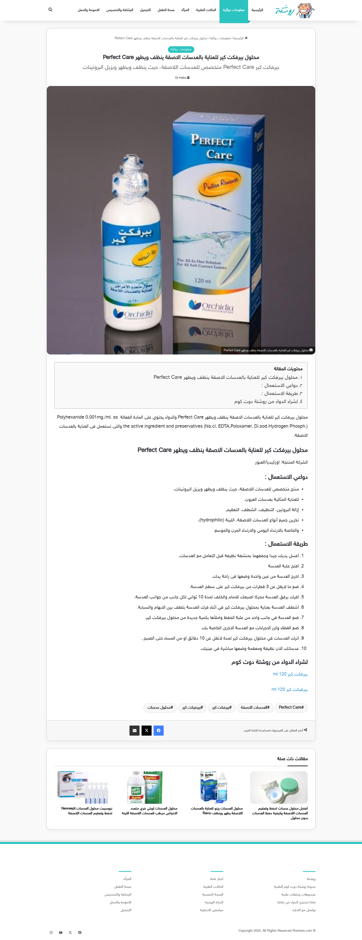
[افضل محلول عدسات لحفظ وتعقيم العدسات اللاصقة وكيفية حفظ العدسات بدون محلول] (279, 787)
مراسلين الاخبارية (211, 910)
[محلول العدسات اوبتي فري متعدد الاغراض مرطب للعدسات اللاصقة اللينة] (148, 787)
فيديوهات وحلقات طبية (298, 895)
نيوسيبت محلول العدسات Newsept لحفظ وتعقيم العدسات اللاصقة (86, 811)
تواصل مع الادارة (304, 910)
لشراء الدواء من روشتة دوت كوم (266, 402)
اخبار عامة (216, 879)
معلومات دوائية (234, 10)
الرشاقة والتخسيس (119, 10)
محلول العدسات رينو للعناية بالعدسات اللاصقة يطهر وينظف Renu (217, 811)
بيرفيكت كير (191, 707)
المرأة (185, 10)
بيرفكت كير (220, 707)
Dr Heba (180, 78)
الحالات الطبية (206, 10)
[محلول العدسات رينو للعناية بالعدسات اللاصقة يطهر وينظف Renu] (214, 787)
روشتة (311, 879)
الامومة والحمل (88, 10)
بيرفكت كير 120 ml (290, 674)
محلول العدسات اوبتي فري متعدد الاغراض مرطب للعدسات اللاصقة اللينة (149, 811)
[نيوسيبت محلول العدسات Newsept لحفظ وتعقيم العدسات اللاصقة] (83, 787)
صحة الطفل (166, 10)
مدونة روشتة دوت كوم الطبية (294, 887)
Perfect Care (290, 707)
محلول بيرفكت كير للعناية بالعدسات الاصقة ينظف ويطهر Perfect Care (226, 378)
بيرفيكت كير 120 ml (290, 690)
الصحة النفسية (212, 895)
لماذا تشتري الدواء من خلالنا (296, 903)
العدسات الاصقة (254, 707)
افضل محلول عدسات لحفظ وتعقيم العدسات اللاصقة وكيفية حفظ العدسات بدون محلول (280, 813)
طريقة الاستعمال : (279, 394)
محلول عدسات (159, 707)
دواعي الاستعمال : (279, 386)
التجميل (145, 10)
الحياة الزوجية (214, 903)
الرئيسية (257, 10)
